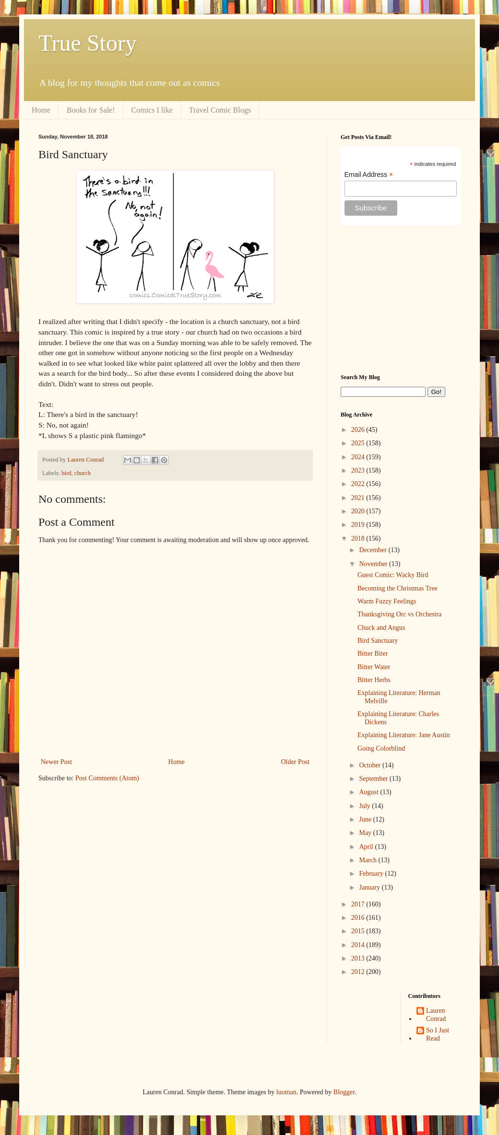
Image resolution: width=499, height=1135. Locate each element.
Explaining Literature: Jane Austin (403, 735)
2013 (359, 958)
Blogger (344, 1092)
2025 (359, 443)
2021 (359, 497)
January (370, 887)
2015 (359, 931)
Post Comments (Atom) (107, 778)
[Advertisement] (401, 299)
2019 (359, 524)
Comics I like (152, 110)
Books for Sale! (91, 110)
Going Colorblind (381, 748)
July (365, 806)
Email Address (369, 174)
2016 (359, 917)
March (368, 860)
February (372, 873)
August (369, 792)
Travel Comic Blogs (220, 110)
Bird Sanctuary (377, 640)
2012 (359, 971)
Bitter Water (373, 667)
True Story (87, 43)
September (374, 778)
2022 (359, 483)
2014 (359, 945)
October (370, 765)
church (82, 473)
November (374, 564)
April (367, 846)
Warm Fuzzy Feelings (386, 601)
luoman (286, 1092)
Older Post (295, 761)
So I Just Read (437, 1034)
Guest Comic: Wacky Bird (392, 575)
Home (41, 110)
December (373, 550)
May (366, 832)
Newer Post (56, 761)
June (366, 819)
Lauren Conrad (436, 1014)
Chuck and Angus (381, 627)
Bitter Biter (372, 653)
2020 (359, 511)
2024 (359, 457)
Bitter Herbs (374, 679)
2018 (359, 538)
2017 (359, 904)
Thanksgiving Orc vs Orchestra (399, 614)
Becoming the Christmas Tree (397, 588)
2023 (359, 470)
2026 (359, 429)
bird (66, 473)
